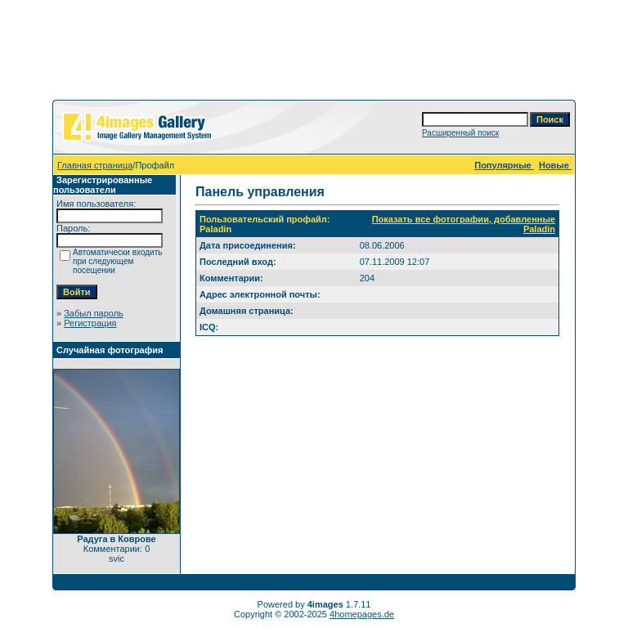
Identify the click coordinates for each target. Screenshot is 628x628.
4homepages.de (362, 614)
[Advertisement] (314, 53)
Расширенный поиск (460, 132)
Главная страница (94, 165)
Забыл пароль (93, 313)
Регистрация (90, 323)
